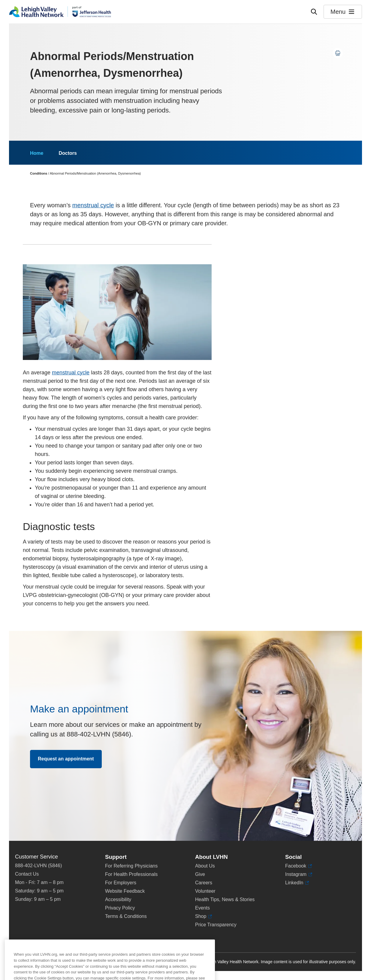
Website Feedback (125, 891)
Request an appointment (66, 758)
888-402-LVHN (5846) (38, 865)
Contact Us (27, 874)
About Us (205, 865)
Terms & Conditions (126, 916)
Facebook (295, 866)
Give (200, 874)
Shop (202, 916)
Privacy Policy (120, 907)
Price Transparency (216, 924)
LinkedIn (294, 882)
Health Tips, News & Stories (225, 899)
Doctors (68, 153)
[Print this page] (338, 53)
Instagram (295, 874)
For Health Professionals (131, 874)
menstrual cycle (93, 205)
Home (36, 153)
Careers (203, 882)
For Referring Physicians (131, 865)
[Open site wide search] (314, 12)
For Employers (120, 882)
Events (202, 907)
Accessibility (118, 899)
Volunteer (205, 891)
